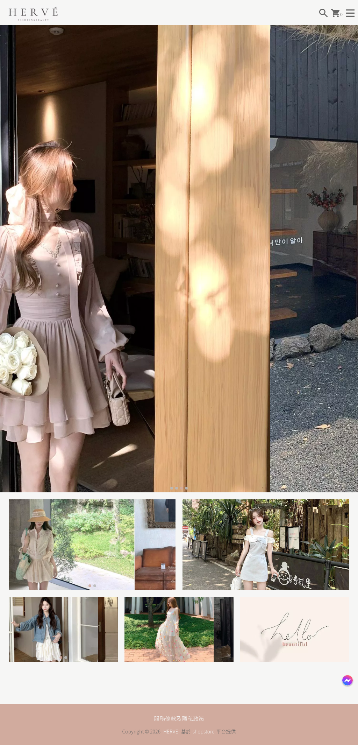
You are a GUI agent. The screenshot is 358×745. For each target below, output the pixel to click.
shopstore (204, 731)
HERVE (170, 731)
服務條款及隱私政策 (179, 718)
